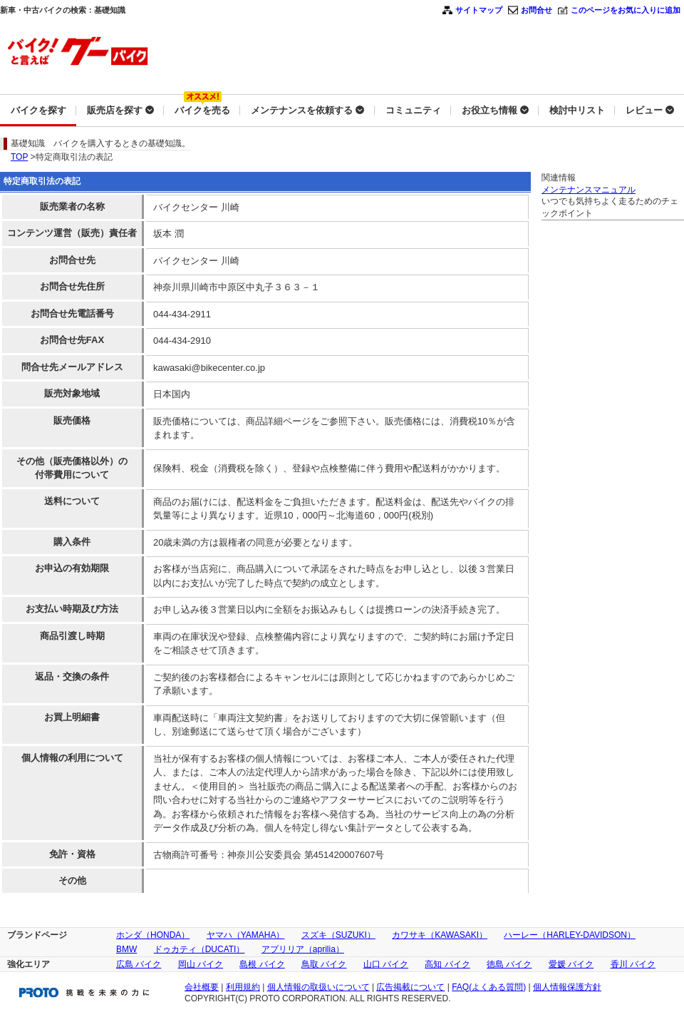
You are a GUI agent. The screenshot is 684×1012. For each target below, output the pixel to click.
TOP (19, 157)
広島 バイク (138, 964)
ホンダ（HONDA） (153, 935)
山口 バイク (385, 964)
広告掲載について (410, 987)
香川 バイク (633, 964)
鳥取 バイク (323, 964)
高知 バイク (447, 964)
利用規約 (243, 987)
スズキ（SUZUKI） (338, 935)
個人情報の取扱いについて (318, 987)
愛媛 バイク (571, 964)
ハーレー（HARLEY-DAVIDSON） (570, 935)
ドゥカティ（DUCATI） (199, 949)
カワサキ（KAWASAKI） (439, 935)
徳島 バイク (509, 964)
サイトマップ (478, 10)
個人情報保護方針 (567, 987)
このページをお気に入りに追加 (625, 10)
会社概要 (202, 987)
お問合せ (536, 10)
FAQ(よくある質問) (489, 987)
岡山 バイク (200, 964)
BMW (126, 949)
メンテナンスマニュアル (589, 190)
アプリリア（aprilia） (302, 949)
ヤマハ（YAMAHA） (246, 935)
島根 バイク (261, 964)
